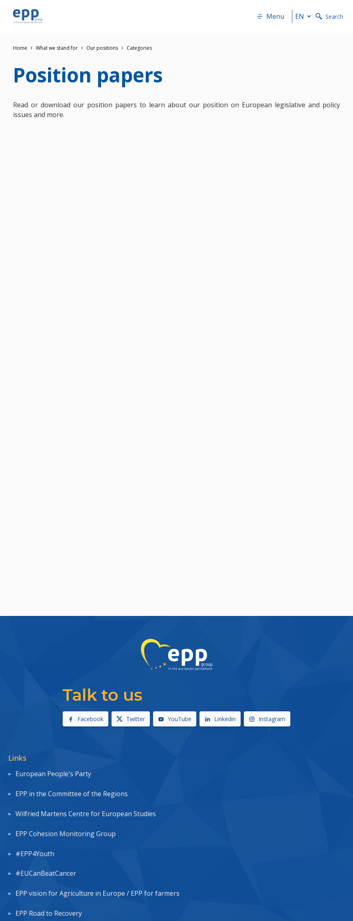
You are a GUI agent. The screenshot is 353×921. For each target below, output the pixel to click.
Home (20, 47)
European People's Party (53, 773)
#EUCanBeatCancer (45, 873)
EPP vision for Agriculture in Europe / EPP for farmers (97, 893)
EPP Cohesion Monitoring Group (65, 833)
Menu (270, 16)
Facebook (85, 719)
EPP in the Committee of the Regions (71, 793)
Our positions (102, 47)
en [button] (304, 16)
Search (329, 16)
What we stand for (57, 47)
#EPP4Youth (34, 853)
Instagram (267, 719)
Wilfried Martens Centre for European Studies (85, 813)
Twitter (130, 719)
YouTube (174, 719)
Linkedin (220, 719)
